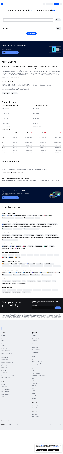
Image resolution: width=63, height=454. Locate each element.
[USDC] (4, 215)
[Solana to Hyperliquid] (7, 266)
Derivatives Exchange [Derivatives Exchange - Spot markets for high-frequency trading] (36, 363)
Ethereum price (35, 405)
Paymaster (34, 381)
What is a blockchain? (5, 374)
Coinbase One (35, 337)
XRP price (34, 409)
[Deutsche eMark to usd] (35, 275)
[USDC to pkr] (18, 272)
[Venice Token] (30, 246)
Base (33, 370)
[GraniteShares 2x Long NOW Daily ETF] (11, 290)
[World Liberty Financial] (29, 218)
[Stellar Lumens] (5, 248)
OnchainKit (34, 383)
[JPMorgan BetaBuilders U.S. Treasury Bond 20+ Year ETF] (6, 292)
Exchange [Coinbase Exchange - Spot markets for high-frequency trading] (34, 359)
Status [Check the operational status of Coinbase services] (2, 396)
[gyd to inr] (24, 255)
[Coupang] (20, 290)
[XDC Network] (5, 246)
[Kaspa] (23, 248)
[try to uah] (37, 255)
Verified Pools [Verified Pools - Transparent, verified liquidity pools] (35, 364)
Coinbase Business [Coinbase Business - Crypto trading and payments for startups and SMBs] (36, 349)
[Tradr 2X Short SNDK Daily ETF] (31, 281)
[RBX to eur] (57, 272)
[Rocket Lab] (55, 290)
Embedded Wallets (36, 373)
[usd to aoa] (30, 255)
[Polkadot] (17, 248)
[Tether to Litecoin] (25, 266)
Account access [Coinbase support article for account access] (4, 392)
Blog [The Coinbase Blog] (2, 338)
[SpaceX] (40, 215)
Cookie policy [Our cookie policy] (4, 348)
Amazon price (35, 417)
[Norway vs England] (6, 235)
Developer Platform (36, 368)
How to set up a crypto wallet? (7, 375)
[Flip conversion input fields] (31, 24)
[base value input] (28, 19)
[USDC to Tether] (22, 264)
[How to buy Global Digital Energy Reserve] (20, 224)
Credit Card (34, 340)
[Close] (60, 445)
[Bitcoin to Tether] (56, 266)
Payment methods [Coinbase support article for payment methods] (5, 391)
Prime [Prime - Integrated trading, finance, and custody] (33, 356)
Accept (53, 450)
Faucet (33, 393)
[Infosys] (4, 290)
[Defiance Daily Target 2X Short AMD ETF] (46, 290)
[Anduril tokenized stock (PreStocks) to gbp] (21, 275)
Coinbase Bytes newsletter (7, 362)
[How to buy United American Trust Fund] (31, 229)
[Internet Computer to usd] (46, 275)
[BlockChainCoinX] (38, 246)
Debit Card (34, 342)
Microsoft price (35, 416)
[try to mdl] (5, 257)
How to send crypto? (5, 377)
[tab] (3, 39)
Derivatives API (35, 400)
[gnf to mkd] (18, 257)
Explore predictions (36, 343)
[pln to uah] (5, 255)
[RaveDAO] (37, 218)
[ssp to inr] (17, 255)
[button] (61, 4)
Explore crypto (4, 357)
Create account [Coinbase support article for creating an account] (4, 386)
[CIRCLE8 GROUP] (37, 290)
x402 (33, 378)
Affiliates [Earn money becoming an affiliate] (3, 337)
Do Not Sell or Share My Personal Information (11, 351)
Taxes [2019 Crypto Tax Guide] (2, 379)
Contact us (3, 384)
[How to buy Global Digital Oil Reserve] (9, 226)
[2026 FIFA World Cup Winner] (37, 237)
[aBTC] (12, 248)
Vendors (3, 345)
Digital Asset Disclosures (6, 353)
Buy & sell (34, 333)
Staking (33, 391)
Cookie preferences (5, 350)
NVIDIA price (34, 412)
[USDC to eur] (42, 272)
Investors (3, 343)
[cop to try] (56, 255)
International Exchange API (37, 396)
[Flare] (45, 215)
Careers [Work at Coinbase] (3, 335)
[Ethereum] (9, 215)
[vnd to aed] (50, 255)
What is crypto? (4, 372)
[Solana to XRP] (13, 264)
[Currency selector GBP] (58, 28)
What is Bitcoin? (4, 370)
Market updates (4, 369)
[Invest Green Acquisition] (26, 292)
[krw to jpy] (11, 255)
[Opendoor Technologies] (46, 281)
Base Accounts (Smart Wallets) (38, 375)
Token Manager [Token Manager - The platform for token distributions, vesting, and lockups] (35, 352)
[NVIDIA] (14, 283)
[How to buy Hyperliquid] (7, 229)
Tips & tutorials (4, 365)
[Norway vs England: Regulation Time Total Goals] (10, 240)
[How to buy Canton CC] (41, 224)
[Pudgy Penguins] (19, 218)
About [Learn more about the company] (2, 333)
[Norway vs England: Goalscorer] (51, 235)
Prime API (34, 398)
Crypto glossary (4, 367)
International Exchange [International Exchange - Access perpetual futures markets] (37, 361)
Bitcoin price (34, 404)
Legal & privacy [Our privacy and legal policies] (4, 347)
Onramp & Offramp (36, 376)
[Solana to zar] (35, 272)
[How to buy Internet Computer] (24, 226)
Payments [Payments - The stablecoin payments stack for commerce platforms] (34, 350)
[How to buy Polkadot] (18, 229)
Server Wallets (35, 372)
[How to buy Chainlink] (7, 224)
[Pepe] (50, 215)
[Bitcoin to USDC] (6, 264)
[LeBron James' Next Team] (7, 237)
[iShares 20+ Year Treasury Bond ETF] (28, 290)
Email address (34, 305)
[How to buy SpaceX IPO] (46, 226)
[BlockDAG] (19, 246)
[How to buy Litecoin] (36, 226)
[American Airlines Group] (21, 283)
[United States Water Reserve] (8, 218)
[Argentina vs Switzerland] (28, 235)
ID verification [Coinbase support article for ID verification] (4, 387)
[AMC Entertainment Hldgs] (6, 281)
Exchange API (35, 395)
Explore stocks (4, 359)
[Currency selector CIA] (58, 19)
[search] (44, 4)
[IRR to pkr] (4, 272)
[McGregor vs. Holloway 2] (16, 235)
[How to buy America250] (52, 224)
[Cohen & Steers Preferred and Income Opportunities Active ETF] (16, 292)
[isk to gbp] (11, 257)
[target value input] (29, 28)
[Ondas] (54, 281)
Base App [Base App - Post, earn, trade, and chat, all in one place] (34, 335)
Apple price (34, 414)
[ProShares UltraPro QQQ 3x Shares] (6, 283)
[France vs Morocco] (39, 235)
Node (33, 388)
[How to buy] (32, 224)
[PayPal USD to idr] (27, 272)
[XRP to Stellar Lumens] (49, 264)
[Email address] (43, 307)
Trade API (34, 380)
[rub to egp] (43, 255)
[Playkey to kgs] (50, 272)
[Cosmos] (34, 215)
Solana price (34, 407)
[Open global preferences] (50, 424)
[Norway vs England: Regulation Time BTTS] (22, 237)
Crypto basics (4, 364)
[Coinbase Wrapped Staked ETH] (19, 215)
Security (3, 342)
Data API (34, 385)
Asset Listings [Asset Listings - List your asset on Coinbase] (35, 347)
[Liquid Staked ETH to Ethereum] (36, 266)
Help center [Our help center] (3, 382)
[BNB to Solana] (39, 264)
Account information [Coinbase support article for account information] (5, 389)
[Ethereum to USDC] (30, 264)
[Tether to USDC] (48, 266)
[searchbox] (58, 28)
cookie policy (41, 445)
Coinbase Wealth (35, 338)
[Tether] (29, 215)
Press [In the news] (2, 340)
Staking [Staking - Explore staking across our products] (33, 358)
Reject (41, 450)
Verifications (35, 386)
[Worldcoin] (52, 246)
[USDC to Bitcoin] (16, 266)
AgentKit (34, 390)
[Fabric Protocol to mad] (7, 275)
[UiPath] (39, 281)
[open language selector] (47, 4)
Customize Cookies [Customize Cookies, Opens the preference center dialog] (56, 446)
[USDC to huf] (11, 272)
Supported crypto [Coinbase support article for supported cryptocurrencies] (5, 394)
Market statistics (5, 360)
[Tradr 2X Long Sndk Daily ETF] (16, 281)
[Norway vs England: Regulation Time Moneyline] (52, 237)
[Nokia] (24, 281)
